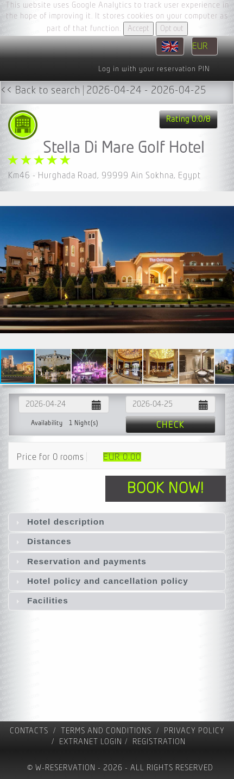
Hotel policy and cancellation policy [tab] (100, 580)
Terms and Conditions (106, 731)
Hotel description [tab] (59, 521)
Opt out (172, 28)
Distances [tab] (42, 541)
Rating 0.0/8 (188, 119)
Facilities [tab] (40, 600)
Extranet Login (90, 742)
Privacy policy (194, 731)
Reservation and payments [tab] (80, 561)
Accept (138, 28)
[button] (224, 269)
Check (170, 425)
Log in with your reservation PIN (154, 69)
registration (159, 742)
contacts (29, 731)
